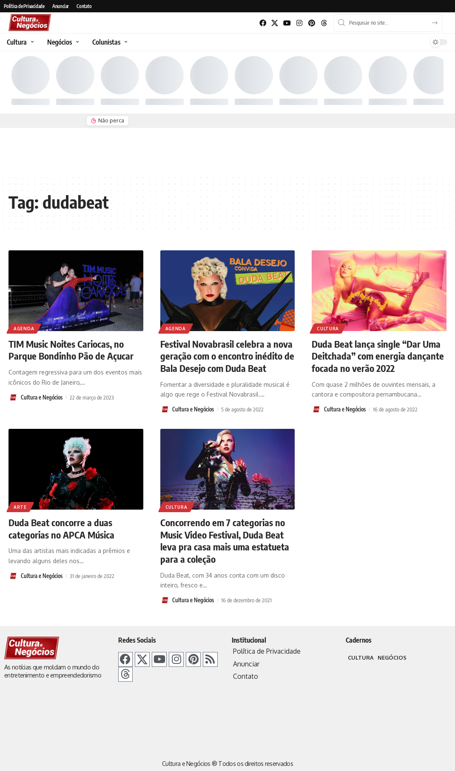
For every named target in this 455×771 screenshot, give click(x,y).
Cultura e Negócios (42, 397)
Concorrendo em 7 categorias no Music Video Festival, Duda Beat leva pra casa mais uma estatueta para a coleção (224, 540)
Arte (20, 507)
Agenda (24, 328)
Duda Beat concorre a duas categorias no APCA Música (61, 528)
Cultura (328, 328)
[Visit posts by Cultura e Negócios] (13, 397)
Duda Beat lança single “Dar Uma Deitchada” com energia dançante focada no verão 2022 (378, 356)
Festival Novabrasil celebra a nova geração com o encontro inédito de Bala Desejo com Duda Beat (227, 356)
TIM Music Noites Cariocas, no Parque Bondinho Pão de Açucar (71, 350)
